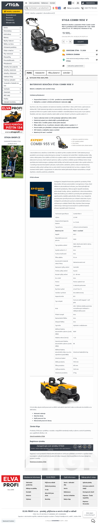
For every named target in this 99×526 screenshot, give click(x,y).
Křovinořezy (8, 31)
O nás (46, 489)
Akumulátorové (11, 15)
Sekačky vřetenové (10, 73)
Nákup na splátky (73, 8)
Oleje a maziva (8, 50)
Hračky (6, 99)
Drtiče (6, 27)
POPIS (29, 73)
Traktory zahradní (9, 80)
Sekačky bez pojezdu (11, 67)
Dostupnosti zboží (88, 492)
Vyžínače (7, 89)
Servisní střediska (69, 495)
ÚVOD (27, 13)
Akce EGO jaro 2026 (49, 494)
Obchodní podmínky (29, 483)
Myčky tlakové (9, 41)
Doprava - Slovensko (86, 502)
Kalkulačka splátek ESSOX (75, 66)
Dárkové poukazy (50, 486)
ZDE (71, 99)
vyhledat (27, 8)
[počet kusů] (67, 42)
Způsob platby (87, 482)
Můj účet (78, 3)
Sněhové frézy (8, 76)
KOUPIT (81, 41)
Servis (65, 488)
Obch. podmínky (34, 3)
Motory (6, 37)
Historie (28, 495)
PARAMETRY (40, 73)
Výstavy (28, 499)
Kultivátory (7, 34)
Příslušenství (10, 20)
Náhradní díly (10, 22)
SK (73, 3)
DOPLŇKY (66, 73)
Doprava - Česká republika (88, 496)
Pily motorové (8, 54)
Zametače (7, 92)
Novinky (47, 499)
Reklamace (44, 3)
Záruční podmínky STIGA (37, 436)
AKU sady (7, 95)
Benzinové (9, 18)
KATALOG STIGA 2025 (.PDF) (39, 78)
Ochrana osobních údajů (88, 487)
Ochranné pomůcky (10, 47)
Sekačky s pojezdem (13, 11)
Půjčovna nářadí (50, 482)
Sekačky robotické (10, 70)
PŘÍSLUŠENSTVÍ (54, 73)
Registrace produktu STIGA (38, 462)
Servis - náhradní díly (69, 483)
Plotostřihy (7, 57)
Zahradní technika (10, 102)
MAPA (53, 8)
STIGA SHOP (12, 4)
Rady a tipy (67, 499)
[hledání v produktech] (39, 8)
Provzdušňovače (9, 60)
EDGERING (55, 521)
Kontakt (52, 3)
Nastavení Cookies (8, 521)
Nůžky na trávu (9, 44)
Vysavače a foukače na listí (11, 84)
